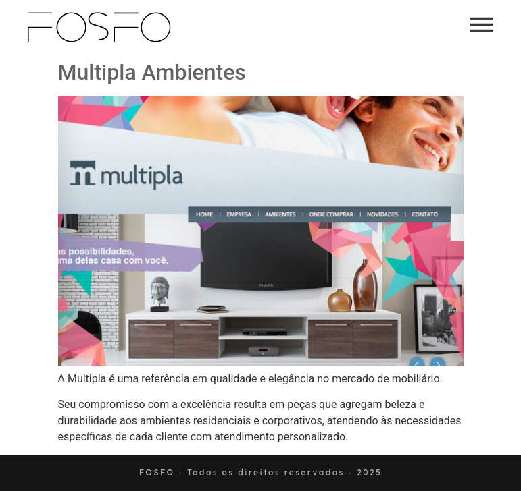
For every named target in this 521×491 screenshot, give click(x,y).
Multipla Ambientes (152, 72)
